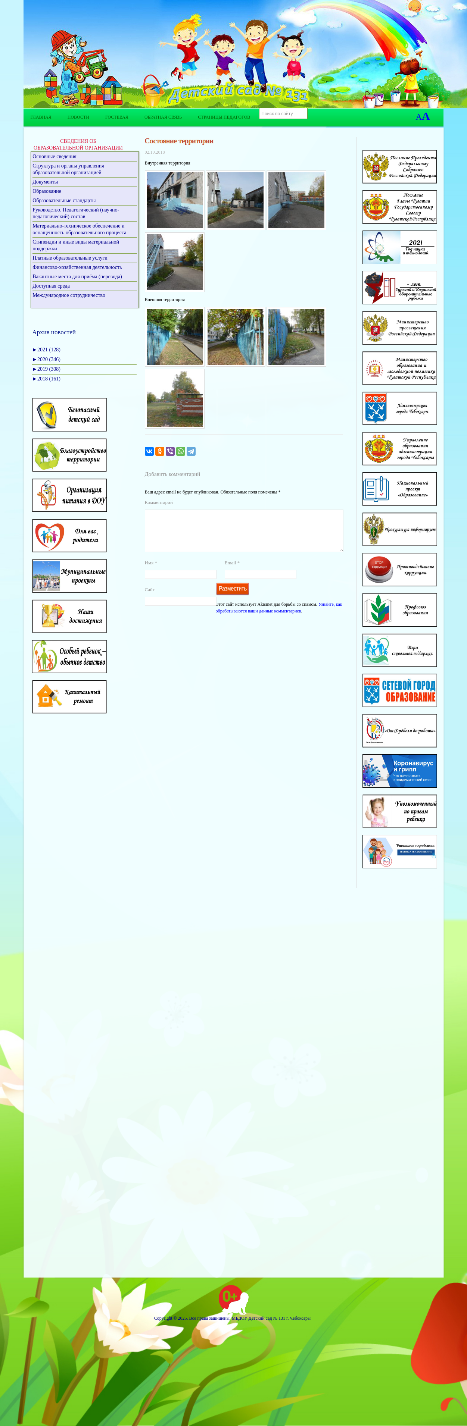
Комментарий (159, 502)
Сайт (150, 598)
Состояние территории (179, 141)
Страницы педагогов (224, 117)
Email (232, 571)
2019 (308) (46, 369)
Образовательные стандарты (64, 200)
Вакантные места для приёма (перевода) (77, 276)
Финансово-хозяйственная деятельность (77, 267)
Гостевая (116, 117)
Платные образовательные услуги (70, 258)
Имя (151, 571)
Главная (41, 117)
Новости (78, 117)
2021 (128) (46, 349)
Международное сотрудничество (68, 295)
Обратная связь (163, 117)
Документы (45, 182)
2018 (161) (46, 379)
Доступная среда (51, 286)
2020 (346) (46, 359)
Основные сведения (54, 156)
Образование (46, 191)
